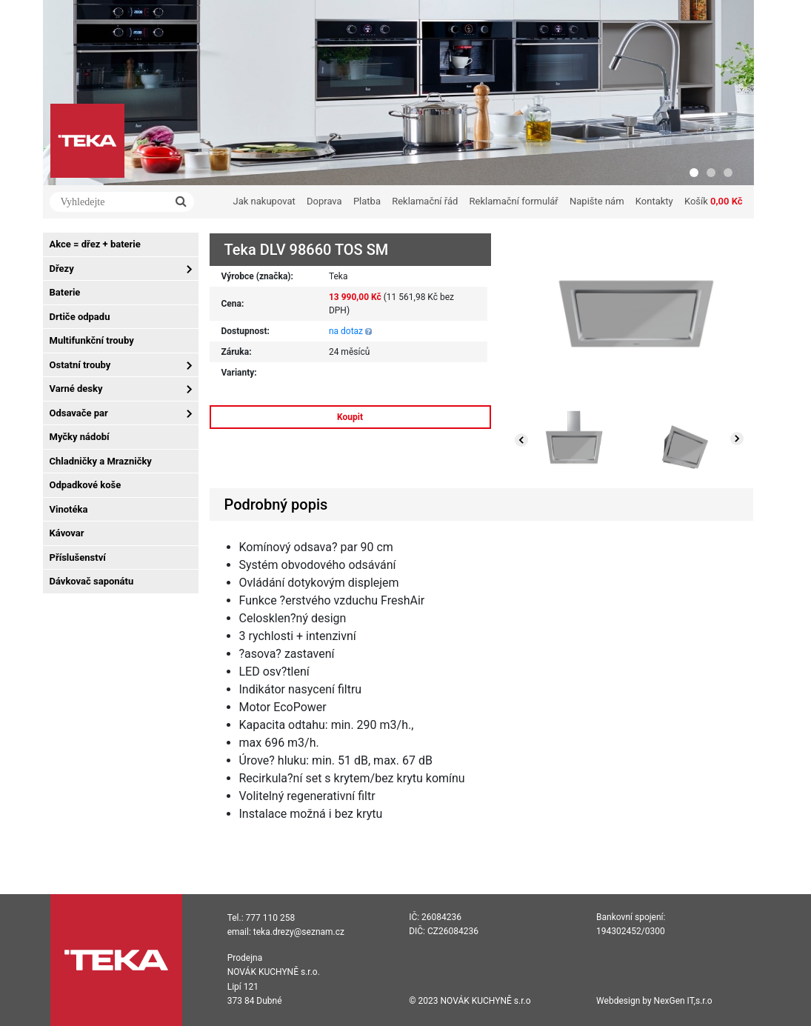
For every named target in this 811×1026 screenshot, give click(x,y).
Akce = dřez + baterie (95, 244)
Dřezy (62, 268)
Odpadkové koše (85, 484)
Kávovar (67, 533)
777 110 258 (271, 918)
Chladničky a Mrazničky (101, 461)
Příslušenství (78, 557)
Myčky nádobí (80, 436)
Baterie (65, 292)
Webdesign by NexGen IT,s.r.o (654, 1001)
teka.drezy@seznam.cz (298, 932)
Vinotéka (69, 509)
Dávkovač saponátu (92, 581)
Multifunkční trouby (92, 340)
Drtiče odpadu (80, 316)
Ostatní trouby (80, 364)
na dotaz (346, 331)
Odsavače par (79, 413)
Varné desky (76, 388)
